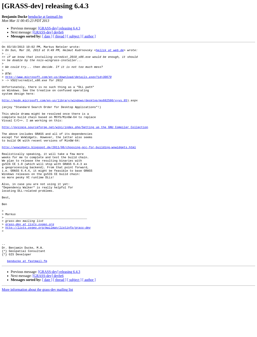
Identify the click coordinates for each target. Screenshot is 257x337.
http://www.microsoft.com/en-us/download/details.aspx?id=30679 (58, 83)
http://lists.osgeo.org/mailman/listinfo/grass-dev (48, 264)
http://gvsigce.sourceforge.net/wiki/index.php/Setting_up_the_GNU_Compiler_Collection (75, 144)
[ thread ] (59, 36)
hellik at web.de (110, 51)
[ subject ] (74, 36)
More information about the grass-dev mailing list (37, 333)
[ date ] (47, 36)
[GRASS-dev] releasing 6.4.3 (59, 28)
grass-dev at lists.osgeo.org (29, 260)
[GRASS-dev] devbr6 (48, 32)
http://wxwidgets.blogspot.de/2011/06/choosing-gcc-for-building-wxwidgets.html (69, 168)
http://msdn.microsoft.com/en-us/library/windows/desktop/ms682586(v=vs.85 (64, 112)
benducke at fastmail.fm (45, 17)
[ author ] (89, 36)
